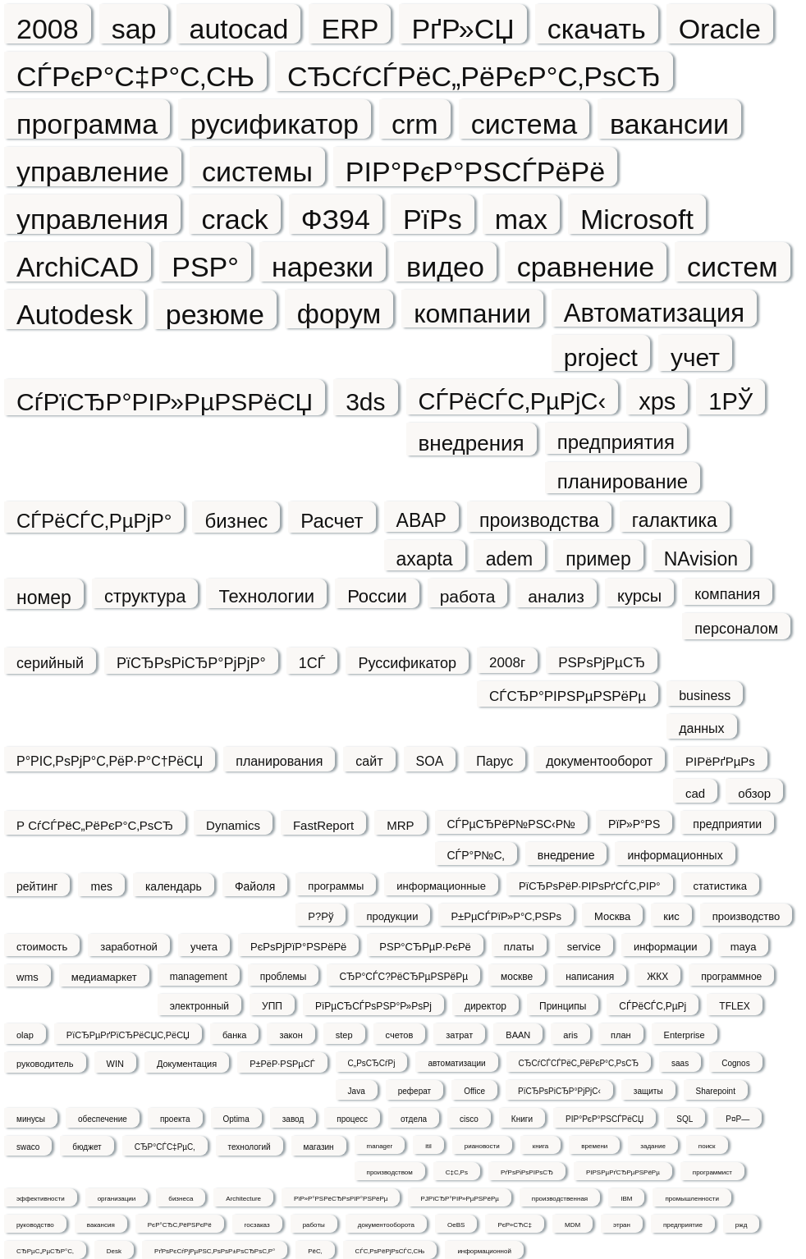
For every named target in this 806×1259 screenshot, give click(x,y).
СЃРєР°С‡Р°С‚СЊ (135, 76)
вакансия (101, 1225)
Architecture (243, 1198)
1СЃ (312, 663)
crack (234, 219)
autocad (238, 28)
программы (336, 886)
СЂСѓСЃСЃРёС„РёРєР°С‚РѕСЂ (579, 1063)
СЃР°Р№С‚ (476, 855)
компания (727, 594)
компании (472, 313)
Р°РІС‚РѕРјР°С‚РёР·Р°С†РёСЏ (109, 761)
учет (695, 357)
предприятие (683, 1225)
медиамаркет (104, 977)
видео (445, 266)
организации (117, 1198)
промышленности (691, 1198)
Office (474, 1091)
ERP (349, 28)
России (377, 596)
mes (101, 886)
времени (594, 1146)
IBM (626, 1198)
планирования (279, 761)
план (621, 1035)
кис (671, 916)
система (524, 123)
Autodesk (74, 314)
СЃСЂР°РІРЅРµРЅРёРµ (567, 696)
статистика (720, 886)
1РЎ (730, 401)
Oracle (720, 28)
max (521, 219)
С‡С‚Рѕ (457, 1172)
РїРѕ (432, 219)
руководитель (45, 1064)
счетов (400, 1035)
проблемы (283, 976)
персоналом (736, 628)
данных (701, 728)
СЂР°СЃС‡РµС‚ (165, 1146)
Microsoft (637, 219)
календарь (173, 886)
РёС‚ (315, 1251)
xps (657, 401)
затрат (459, 1035)
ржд (741, 1225)
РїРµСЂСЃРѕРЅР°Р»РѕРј (373, 1006)
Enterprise (684, 1035)
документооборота (386, 1225)
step (344, 1035)
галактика (674, 520)
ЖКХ (657, 976)
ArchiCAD (77, 266)
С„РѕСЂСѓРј (372, 1063)
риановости (482, 1146)
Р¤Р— (737, 1119)
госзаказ (257, 1225)
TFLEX (734, 1006)
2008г (507, 663)
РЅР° (205, 266)
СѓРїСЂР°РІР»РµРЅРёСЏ (164, 401)
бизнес (236, 521)
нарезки (322, 266)
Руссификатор (407, 663)
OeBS (456, 1225)
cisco (469, 1119)
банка (234, 1035)
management (198, 976)
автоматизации (456, 1063)
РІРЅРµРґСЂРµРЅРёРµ (623, 1172)
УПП (272, 1006)
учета (204, 947)
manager (380, 1146)
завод (293, 1119)
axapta (424, 559)
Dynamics (233, 825)
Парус (494, 761)
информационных (674, 855)
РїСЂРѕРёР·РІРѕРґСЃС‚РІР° (590, 886)
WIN (115, 1064)
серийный (50, 663)
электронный (199, 1006)
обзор (754, 793)
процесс (352, 1119)
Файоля (255, 886)
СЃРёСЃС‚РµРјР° (94, 521)
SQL (684, 1119)
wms (27, 977)
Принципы (562, 1006)
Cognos (735, 1063)
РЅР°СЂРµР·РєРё (425, 947)
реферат (414, 1091)
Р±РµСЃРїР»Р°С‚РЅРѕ (506, 916)
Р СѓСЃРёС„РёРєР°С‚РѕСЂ (94, 825)
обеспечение (102, 1119)
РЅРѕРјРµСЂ (601, 663)
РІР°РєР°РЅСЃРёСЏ (604, 1119)
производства (539, 520)
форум (339, 313)
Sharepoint (715, 1091)
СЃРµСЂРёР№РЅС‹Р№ (511, 824)
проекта (175, 1119)
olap (25, 1035)
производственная (560, 1198)
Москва (612, 916)
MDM (572, 1225)
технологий (249, 1146)
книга (541, 1146)
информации (666, 947)
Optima (236, 1119)
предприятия (616, 442)
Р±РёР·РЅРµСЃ (282, 1064)
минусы (30, 1119)
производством (390, 1172)
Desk (114, 1251)
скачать (596, 28)
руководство (35, 1225)
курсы (639, 596)
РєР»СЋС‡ (514, 1225)
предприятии (727, 824)
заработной (129, 947)
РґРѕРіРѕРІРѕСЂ (527, 1172)
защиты (648, 1091)
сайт (368, 761)
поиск (707, 1146)
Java (356, 1091)
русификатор (274, 123)
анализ (556, 596)
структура (144, 596)
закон (290, 1035)
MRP (400, 825)
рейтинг (36, 886)
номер (43, 597)
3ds (365, 401)
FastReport (323, 825)
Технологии (266, 596)
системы (257, 171)
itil (428, 1146)
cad (695, 793)
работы (314, 1225)
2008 (47, 28)
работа (468, 596)
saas (680, 1063)
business (704, 696)
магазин (319, 1146)
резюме (215, 314)
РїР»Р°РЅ (634, 824)
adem (510, 559)
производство (746, 916)
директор (485, 1006)
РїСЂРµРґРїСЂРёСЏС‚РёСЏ (128, 1035)
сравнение (585, 266)
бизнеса (180, 1198)
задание (653, 1146)
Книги (522, 1119)
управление (92, 171)
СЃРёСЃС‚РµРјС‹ (513, 401)
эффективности (40, 1198)
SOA (430, 761)
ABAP (421, 520)
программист (712, 1172)
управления (92, 219)
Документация (187, 1064)
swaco (27, 1146)
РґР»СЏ (462, 28)
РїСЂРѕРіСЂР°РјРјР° (191, 663)
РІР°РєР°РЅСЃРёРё (475, 171)
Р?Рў (320, 916)
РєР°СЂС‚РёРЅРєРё (180, 1225)
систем (732, 266)
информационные (441, 886)
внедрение (566, 855)
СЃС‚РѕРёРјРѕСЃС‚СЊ (390, 1251)
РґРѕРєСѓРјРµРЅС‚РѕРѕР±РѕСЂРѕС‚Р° (214, 1251)
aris (570, 1035)
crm (415, 123)
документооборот (599, 761)
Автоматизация (654, 313)
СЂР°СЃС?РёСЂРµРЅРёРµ (403, 976)
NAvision (701, 559)
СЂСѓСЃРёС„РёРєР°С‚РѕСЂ (474, 76)
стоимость (41, 947)
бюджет (86, 1146)
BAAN (518, 1035)
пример (598, 559)
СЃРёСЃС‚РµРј (652, 1006)
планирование (623, 481)
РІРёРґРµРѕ (720, 761)
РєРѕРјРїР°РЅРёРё (298, 947)
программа (87, 123)
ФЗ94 (335, 219)
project (601, 357)
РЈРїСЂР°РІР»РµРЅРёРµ (459, 1198)
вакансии (669, 123)
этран (621, 1225)
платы (519, 947)
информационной (484, 1251)
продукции (392, 916)
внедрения (471, 443)
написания (590, 976)
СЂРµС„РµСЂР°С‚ (45, 1251)
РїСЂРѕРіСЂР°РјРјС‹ (559, 1091)
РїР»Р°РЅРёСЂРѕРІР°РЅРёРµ (340, 1198)
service (584, 947)
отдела (414, 1119)
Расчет (331, 521)
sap (134, 28)
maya (743, 947)
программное (731, 976)
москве (517, 976)
